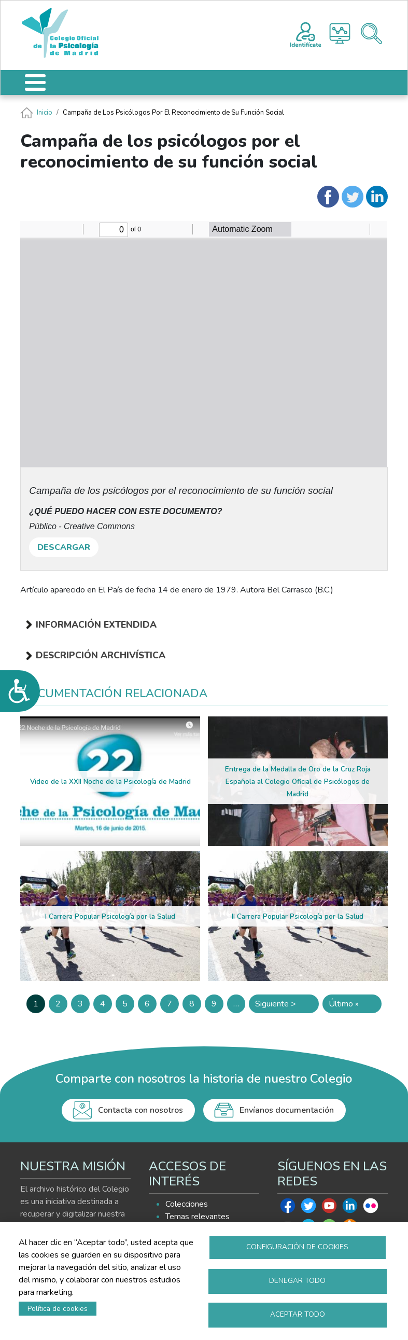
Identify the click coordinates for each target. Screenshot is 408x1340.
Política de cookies (57, 1309)
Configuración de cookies (297, 1247)
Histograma (339, 33)
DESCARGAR (63, 547)
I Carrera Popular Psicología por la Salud (110, 916)
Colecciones (186, 1204)
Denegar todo (297, 1281)
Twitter (308, 1208)
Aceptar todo (297, 1314)
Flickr (370, 1208)
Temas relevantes (197, 1216)
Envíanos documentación (287, 1110)
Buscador (371, 33)
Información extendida (96, 624)
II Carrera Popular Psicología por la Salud (297, 916)
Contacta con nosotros (140, 1110)
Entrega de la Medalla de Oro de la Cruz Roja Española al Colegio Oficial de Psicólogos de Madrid (298, 781)
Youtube (329, 1208)
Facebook (287, 1208)
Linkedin (350, 1208)
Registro (305, 33)
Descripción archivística (100, 655)
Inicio (44, 112)
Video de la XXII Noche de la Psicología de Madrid (110, 781)
